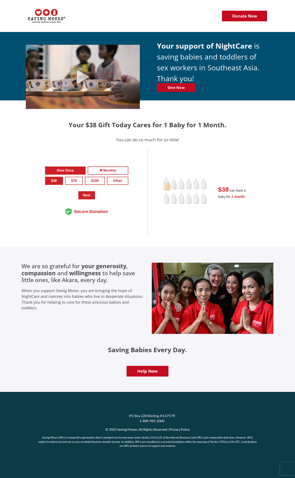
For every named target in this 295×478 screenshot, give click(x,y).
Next (87, 195)
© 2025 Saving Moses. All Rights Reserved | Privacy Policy (147, 429)
